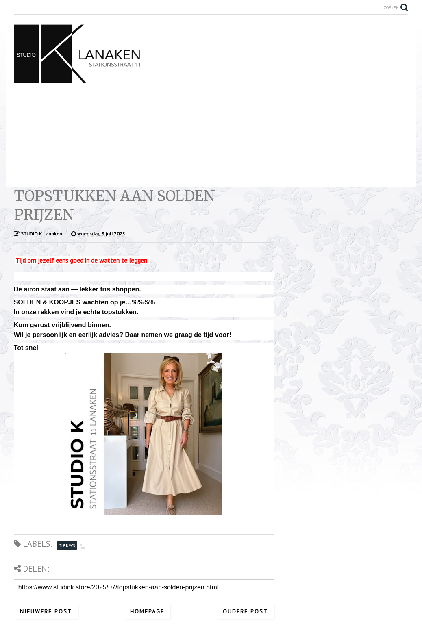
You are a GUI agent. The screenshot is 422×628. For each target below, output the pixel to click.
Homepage (147, 611)
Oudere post (245, 611)
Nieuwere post (46, 611)
